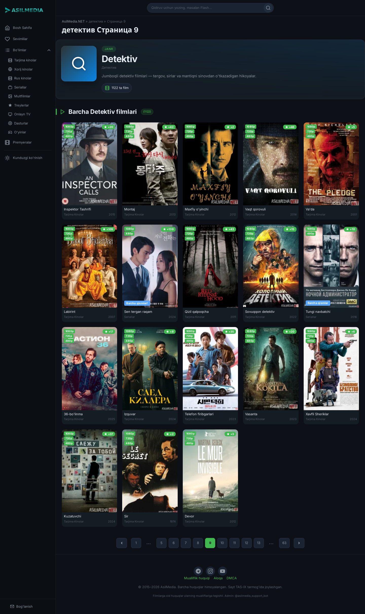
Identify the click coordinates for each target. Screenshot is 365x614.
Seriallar (17, 87)
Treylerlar (18, 105)
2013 (172, 214)
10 (222, 543)
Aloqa (218, 578)
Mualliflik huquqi (197, 578)
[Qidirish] (268, 7)
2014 (293, 214)
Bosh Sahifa (18, 27)
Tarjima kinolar (22, 60)
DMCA (232, 578)
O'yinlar (17, 132)
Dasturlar (18, 123)
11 (234, 543)
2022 (293, 317)
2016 (354, 317)
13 (258, 543)
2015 (112, 214)
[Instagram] (210, 571)
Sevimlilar (16, 39)
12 (246, 543)
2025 (111, 419)
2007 (111, 317)
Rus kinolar (19, 78)
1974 (173, 521)
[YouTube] (222, 571)
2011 (233, 317)
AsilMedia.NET (73, 21)
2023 (232, 419)
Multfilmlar (19, 96)
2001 (354, 214)
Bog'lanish (21, 606)
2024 (172, 317)
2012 (233, 214)
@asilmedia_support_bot (251, 596)
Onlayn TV (19, 114)
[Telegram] (198, 571)
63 (284, 543)
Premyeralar (18, 142)
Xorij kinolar (20, 69)
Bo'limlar (28, 50)
